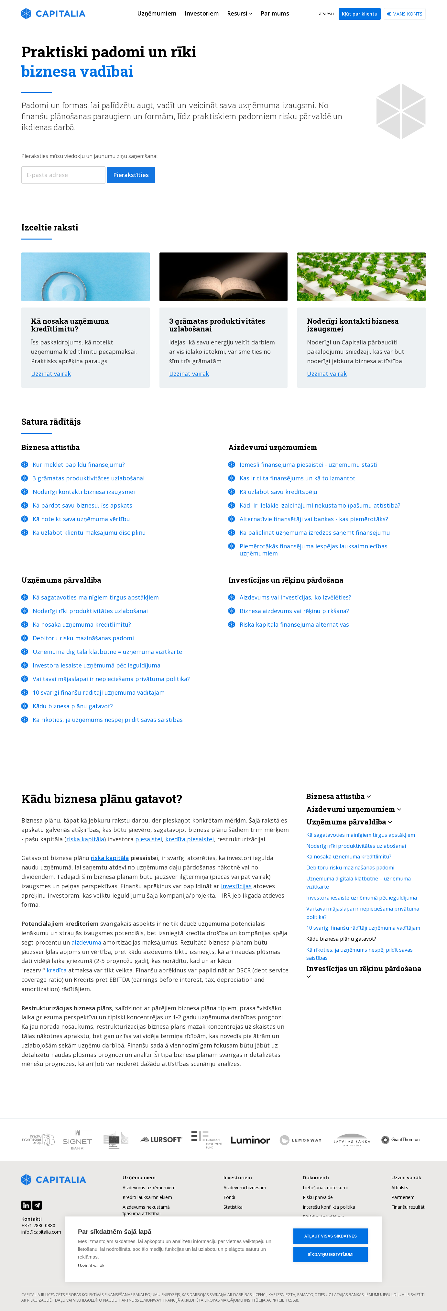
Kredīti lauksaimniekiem (147, 1197)
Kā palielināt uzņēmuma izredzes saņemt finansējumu (315, 532)
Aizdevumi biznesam (244, 1187)
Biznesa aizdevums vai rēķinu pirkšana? (294, 611)
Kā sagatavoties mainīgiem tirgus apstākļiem (96, 597)
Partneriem (403, 1197)
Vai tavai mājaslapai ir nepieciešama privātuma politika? (111, 679)
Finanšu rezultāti (408, 1207)
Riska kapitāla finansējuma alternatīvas (294, 624)
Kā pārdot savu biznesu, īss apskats (82, 505)
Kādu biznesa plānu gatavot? (73, 706)
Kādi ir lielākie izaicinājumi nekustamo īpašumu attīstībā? (320, 505)
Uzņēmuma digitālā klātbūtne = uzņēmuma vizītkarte (107, 652)
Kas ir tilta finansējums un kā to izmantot (297, 478)
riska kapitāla (85, 839)
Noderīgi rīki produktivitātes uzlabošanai (90, 611)
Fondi (229, 1197)
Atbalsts (399, 1187)
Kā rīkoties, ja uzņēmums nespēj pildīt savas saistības (108, 719)
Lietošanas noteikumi (325, 1187)
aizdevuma (86, 942)
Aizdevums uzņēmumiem (149, 1187)
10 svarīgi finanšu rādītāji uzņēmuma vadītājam (99, 692)
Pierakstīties (131, 175)
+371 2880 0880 (38, 1225)
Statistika (233, 1207)
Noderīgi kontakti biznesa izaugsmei (84, 492)
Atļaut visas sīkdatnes (330, 1236)
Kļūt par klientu (359, 14)
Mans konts (404, 14)
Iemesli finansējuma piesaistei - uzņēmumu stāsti (308, 464)
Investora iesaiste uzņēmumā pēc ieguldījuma (96, 665)
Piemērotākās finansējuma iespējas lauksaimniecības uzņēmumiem (313, 549)
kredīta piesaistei (189, 839)
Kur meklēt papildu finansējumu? (79, 464)
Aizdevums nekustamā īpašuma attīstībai (146, 1210)
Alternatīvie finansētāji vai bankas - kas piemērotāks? (314, 519)
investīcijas (236, 886)
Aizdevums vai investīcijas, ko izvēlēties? (295, 597)
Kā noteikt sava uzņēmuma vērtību (81, 519)
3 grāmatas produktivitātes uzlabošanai (89, 478)
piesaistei (148, 839)
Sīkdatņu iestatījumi (330, 1254)
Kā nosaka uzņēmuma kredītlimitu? (82, 624)
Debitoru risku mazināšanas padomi (83, 638)
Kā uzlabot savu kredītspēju (278, 492)
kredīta (57, 970)
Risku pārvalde (318, 1197)
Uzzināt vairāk (91, 1265)
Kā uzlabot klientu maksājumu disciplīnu (89, 532)
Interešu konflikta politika (329, 1207)
